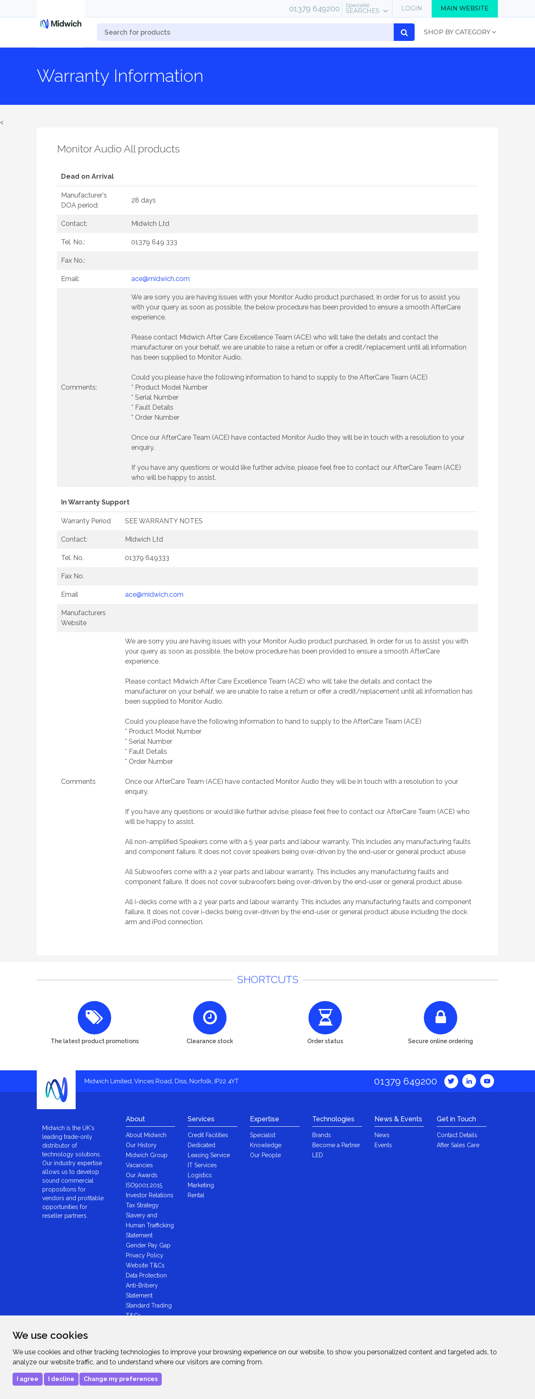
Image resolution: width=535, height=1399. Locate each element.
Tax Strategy (142, 1205)
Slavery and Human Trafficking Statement (150, 1225)
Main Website (465, 8)
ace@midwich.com (160, 279)
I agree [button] (27, 1379)
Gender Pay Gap (148, 1245)
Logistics (200, 1175)
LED (317, 1155)
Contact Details (457, 1135)
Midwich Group (147, 1155)
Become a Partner (336, 1145)
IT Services (202, 1165)
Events (383, 1145)
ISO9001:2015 (144, 1185)
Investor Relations (149, 1195)
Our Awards (142, 1175)
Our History (141, 1145)
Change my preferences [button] (121, 1379)
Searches (363, 8)
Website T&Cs (145, 1265)
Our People (265, 1155)
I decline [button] (61, 1379)
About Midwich (146, 1135)
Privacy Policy (144, 1255)
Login (411, 8)
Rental (196, 1195)
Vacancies (139, 1165)
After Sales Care (458, 1145)
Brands (321, 1135)
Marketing (201, 1185)
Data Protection (146, 1275)
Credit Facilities (208, 1135)
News (382, 1135)
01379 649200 (314, 8)
